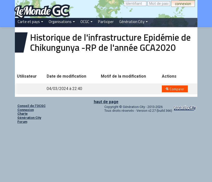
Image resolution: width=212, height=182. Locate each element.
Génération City (133, 22)
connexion (183, 4)
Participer (106, 22)
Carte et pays (30, 22)
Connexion (25, 110)
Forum (22, 122)
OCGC (86, 22)
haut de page (106, 101)
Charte (22, 114)
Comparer (174, 89)
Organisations (62, 22)
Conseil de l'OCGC (31, 106)
